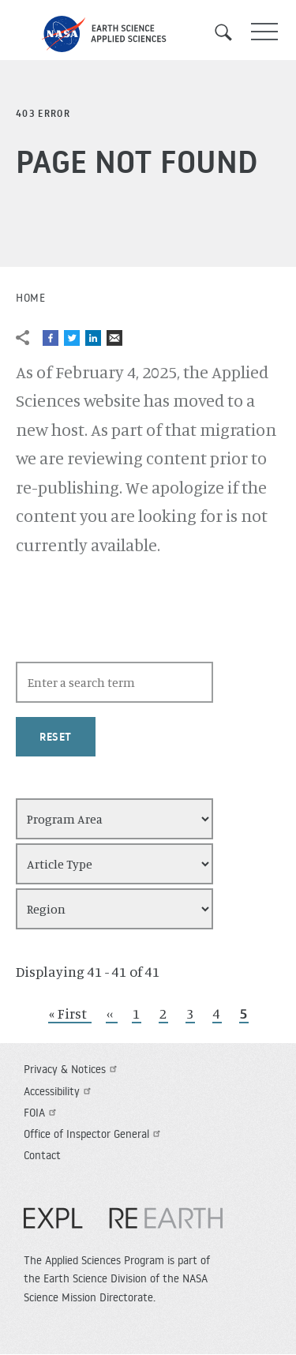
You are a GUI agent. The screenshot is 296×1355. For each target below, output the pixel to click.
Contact (42, 1155)
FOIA (42, 1112)
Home (30, 298)
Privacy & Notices (72, 1069)
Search (229, 32)
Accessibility (59, 1091)
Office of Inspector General (94, 1134)
